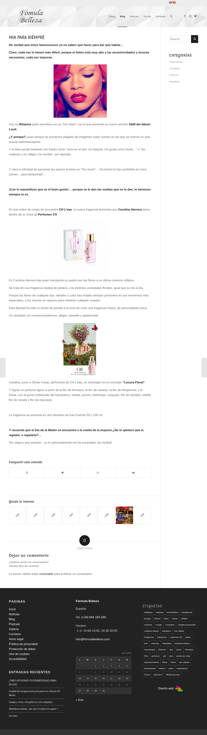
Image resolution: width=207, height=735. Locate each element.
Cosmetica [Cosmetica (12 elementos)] (170, 625)
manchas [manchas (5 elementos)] (155, 643)
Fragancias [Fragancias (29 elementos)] (149, 637)
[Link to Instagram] (190, 16)
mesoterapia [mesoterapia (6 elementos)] (149, 650)
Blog (12, 619)
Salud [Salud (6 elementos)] (173, 662)
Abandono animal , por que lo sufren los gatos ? (33, 708)
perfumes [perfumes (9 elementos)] (155, 656)
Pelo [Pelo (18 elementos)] (146, 656)
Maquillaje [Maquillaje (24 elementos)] (166, 643)
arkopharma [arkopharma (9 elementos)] (187, 612)
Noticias (14, 614)
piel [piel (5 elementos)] (164, 656)
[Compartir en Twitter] (62, 473)
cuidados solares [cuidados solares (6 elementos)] (151, 631)
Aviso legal (16, 639)
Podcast (14, 624)
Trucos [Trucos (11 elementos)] (147, 675)
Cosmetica (174, 68)
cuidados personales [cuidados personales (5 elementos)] (187, 625)
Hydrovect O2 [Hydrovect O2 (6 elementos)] (176, 637)
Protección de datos (22, 649)
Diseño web (170, 688)
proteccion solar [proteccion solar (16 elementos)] (183, 656)
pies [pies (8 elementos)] (171, 656)
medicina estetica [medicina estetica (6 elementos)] (182, 643)
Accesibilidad (17, 659)
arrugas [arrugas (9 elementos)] (147, 618)
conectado (46, 574)
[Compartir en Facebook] (27, 473)
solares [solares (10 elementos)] (162, 668)
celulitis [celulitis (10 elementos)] (184, 618)
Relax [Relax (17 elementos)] (164, 662)
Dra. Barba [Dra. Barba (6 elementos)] (179, 631)
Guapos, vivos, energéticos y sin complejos (31, 702)
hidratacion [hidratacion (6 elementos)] (162, 637)
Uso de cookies (19, 654)
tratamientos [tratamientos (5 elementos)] (182, 668)
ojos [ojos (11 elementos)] (171, 650)
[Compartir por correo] (133, 473)
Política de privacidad (23, 644)
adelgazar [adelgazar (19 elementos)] (148, 612)
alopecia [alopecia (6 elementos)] (159, 612)
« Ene (80, 700)
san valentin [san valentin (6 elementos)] (184, 662)
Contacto (15, 634)
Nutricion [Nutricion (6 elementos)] (162, 650)
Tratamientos (176, 62)
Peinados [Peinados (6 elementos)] (189, 650)
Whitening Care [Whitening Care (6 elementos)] (173, 675)
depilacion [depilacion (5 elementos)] (166, 631)
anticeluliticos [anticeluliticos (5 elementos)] (172, 612)
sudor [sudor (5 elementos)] (170, 668)
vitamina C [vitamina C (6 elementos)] (158, 675)
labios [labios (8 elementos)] (188, 637)
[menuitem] (112, 16)
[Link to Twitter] (195, 16)
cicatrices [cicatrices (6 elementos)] (148, 625)
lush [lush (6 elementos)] (146, 643)
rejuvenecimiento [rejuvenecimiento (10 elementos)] (151, 662)
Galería (14, 629)
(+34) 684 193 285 (93, 617)
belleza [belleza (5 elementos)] (157, 618)
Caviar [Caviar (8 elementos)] (175, 618)
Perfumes (174, 75)
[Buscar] (171, 16)
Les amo (13, 715)
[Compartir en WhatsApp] (98, 473)
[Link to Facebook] (184, 16)
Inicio (12, 609)
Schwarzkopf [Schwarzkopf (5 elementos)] (149, 668)
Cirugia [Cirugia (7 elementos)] (159, 625)
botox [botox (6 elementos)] (166, 618)
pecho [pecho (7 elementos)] (179, 650)
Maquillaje (174, 81)
